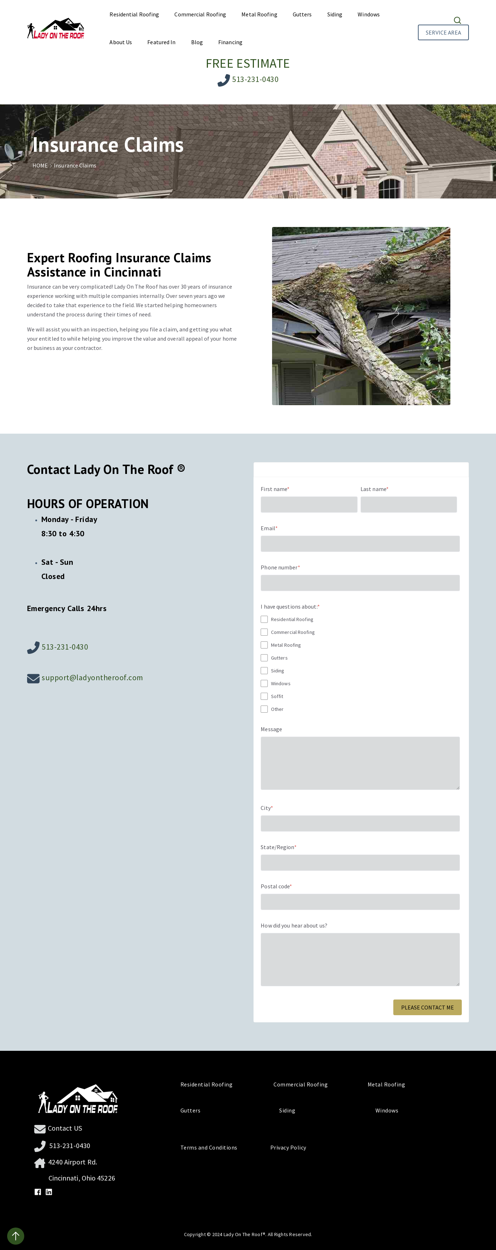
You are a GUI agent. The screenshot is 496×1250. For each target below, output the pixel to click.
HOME (43, 165)
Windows (369, 14)
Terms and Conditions (212, 1147)
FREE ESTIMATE (248, 63)
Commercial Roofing (200, 14)
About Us (120, 42)
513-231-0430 (255, 79)
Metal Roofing (259, 14)
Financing (230, 42)
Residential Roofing (134, 14)
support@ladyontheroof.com (92, 677)
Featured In (161, 42)
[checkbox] (360, 664)
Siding (335, 14)
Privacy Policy (285, 1147)
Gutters (302, 14)
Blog (197, 42)
